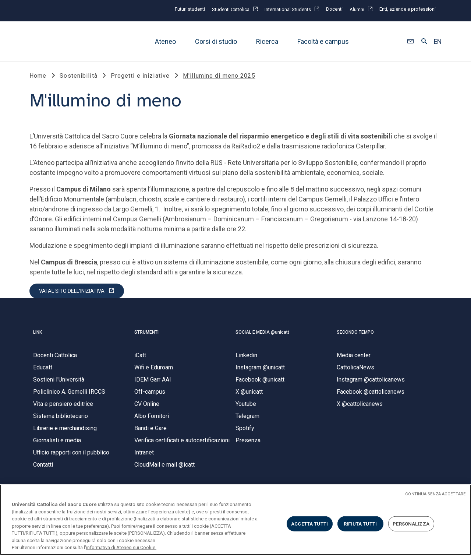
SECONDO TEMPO (355, 332)
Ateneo (165, 41)
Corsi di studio (216, 41)
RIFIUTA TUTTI (360, 523)
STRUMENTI (146, 332)
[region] (235, 519)
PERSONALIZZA (411, 523)
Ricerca (267, 41)
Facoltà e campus (323, 41)
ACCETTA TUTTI (309, 523)
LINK (37, 332)
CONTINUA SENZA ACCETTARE (435, 494)
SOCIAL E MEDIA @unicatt (262, 332)
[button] (410, 41)
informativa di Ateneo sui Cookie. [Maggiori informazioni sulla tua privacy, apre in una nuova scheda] (121, 547)
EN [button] (438, 41)
